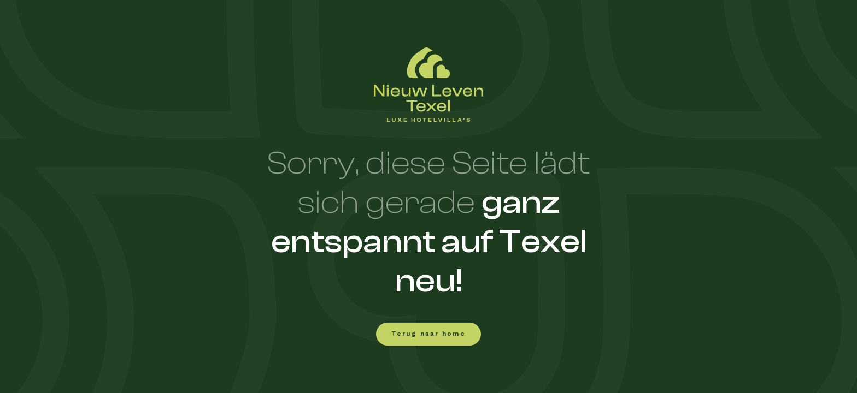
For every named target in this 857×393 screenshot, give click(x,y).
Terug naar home (428, 334)
